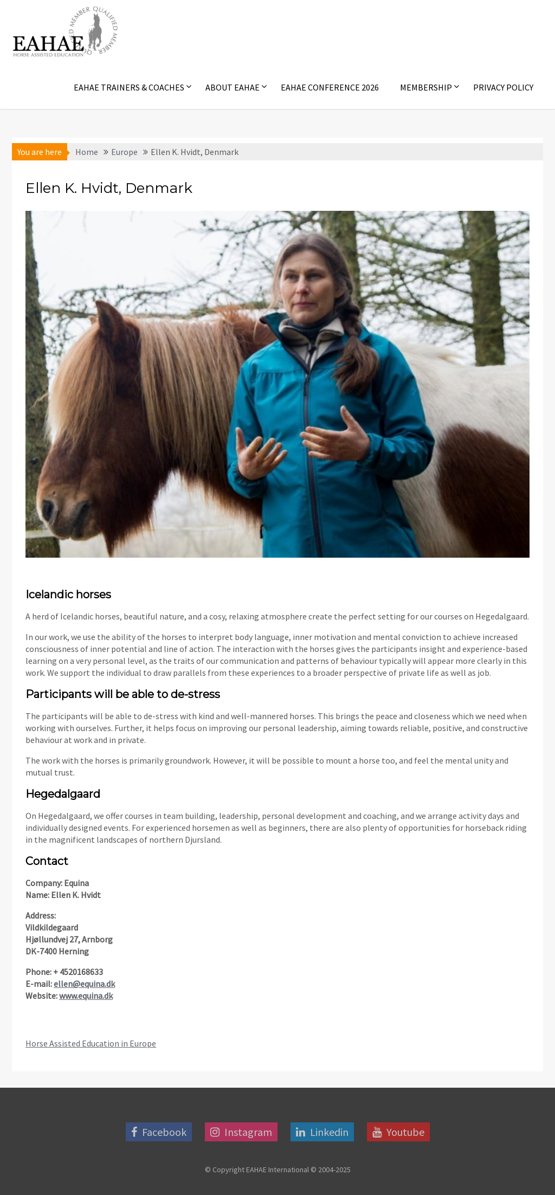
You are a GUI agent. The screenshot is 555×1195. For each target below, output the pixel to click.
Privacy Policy (503, 87)
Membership (426, 87)
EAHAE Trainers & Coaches (129, 87)
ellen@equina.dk (84, 983)
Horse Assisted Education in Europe (90, 1043)
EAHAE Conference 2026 (330, 87)
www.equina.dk (86, 995)
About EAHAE (232, 87)
